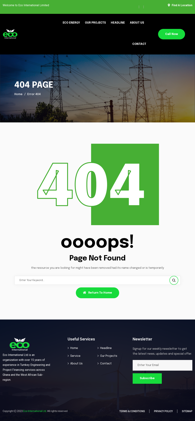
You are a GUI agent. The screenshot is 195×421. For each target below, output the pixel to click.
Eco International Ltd (34, 411)
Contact (106, 363)
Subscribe (147, 378)
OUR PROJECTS (95, 22)
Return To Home (97, 292)
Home (18, 94)
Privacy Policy (163, 411)
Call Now (171, 34)
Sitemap (187, 411)
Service (75, 355)
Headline (106, 348)
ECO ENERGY (71, 22)
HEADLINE (118, 22)
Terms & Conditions (132, 411)
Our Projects (108, 355)
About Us (76, 363)
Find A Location (180, 5)
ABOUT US (137, 22)
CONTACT (139, 44)
